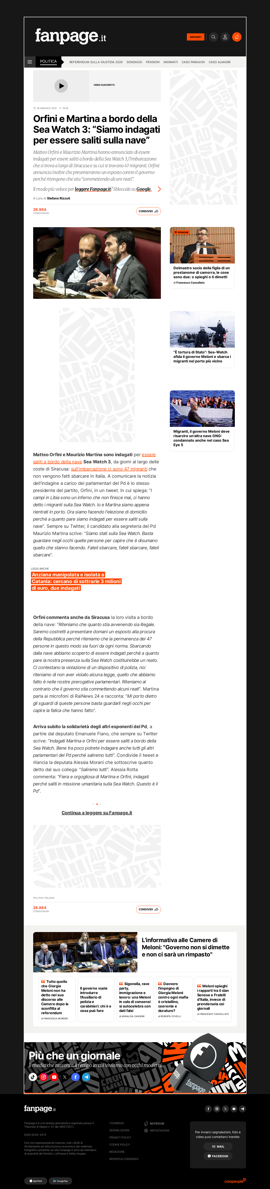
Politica (48, 61)
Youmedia (116, 1123)
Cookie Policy (119, 1144)
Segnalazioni (119, 1130)
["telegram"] (96, 1078)
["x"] (71, 1078)
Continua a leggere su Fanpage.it (97, 812)
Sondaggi (134, 62)
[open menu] (30, 62)
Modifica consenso (123, 1159)
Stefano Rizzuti (58, 198)
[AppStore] (35, 1181)
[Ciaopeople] (235, 1182)
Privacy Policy (120, 1137)
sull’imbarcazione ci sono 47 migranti (109, 469)
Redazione (117, 1151)
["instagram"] (46, 1078)
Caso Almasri (219, 62)
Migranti (171, 62)
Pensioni (153, 62)
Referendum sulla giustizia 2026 (96, 62)
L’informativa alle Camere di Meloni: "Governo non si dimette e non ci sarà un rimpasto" (186, 947)
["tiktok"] (34, 1078)
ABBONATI (195, 37)
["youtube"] (59, 1078)
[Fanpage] (40, 1108)
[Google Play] (60, 1181)
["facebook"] (84, 1078)
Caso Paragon (193, 62)
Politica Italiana (43, 898)
